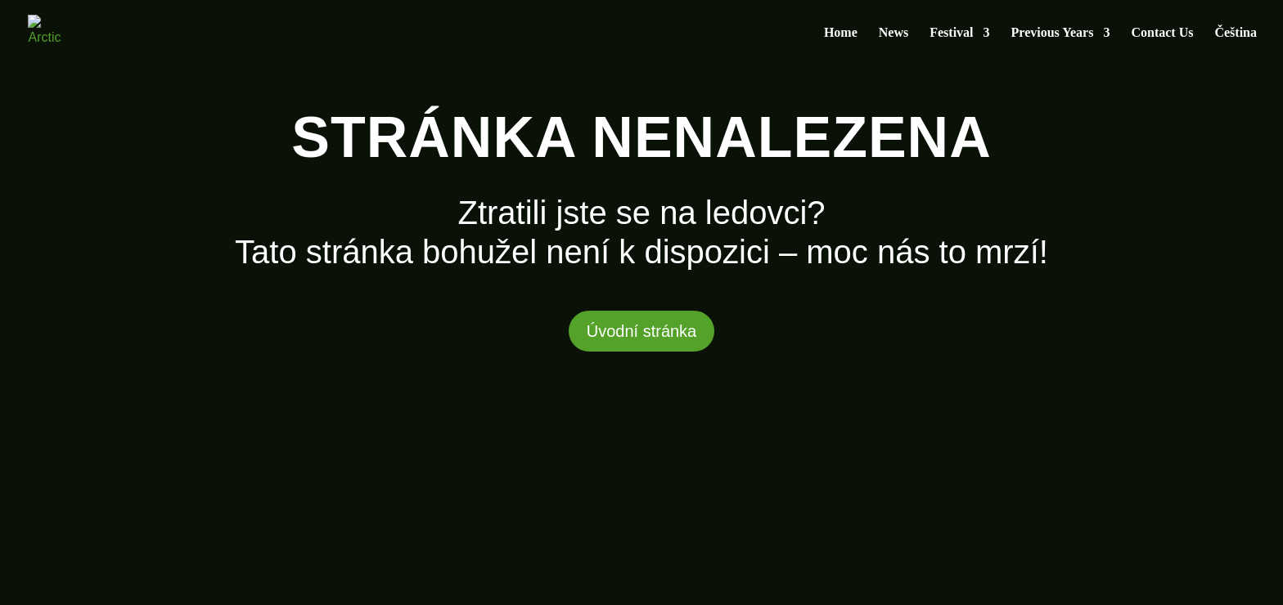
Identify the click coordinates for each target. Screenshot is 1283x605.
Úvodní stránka (642, 331)
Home (841, 33)
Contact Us (1162, 33)
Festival (951, 33)
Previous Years (1052, 33)
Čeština (1235, 33)
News (893, 33)
